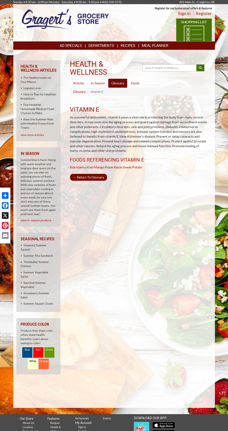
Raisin (118, 167)
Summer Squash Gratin (38, 303)
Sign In (184, 13)
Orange (43, 361)
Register (204, 13)
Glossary (79, 91)
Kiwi (90, 167)
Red (38, 349)
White (32, 361)
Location (28, 427)
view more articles (32, 135)
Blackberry (78, 167)
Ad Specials (71, 45)
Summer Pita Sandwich (38, 255)
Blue (27, 349)
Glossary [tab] (117, 83)
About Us (28, 423)
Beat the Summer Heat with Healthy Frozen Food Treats (37, 123)
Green (49, 349)
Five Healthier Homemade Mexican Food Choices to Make (37, 109)
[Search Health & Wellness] (169, 67)
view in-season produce (36, 220)
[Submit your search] (200, 67)
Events (107, 418)
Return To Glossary (88, 177)
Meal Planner (155, 45)
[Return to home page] (65, 18)
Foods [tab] (135, 83)
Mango (99, 167)
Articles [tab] (78, 83)
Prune (109, 167)
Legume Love (32, 88)
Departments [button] (101, 45)
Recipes (128, 45)
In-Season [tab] (98, 83)
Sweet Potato (132, 167)
